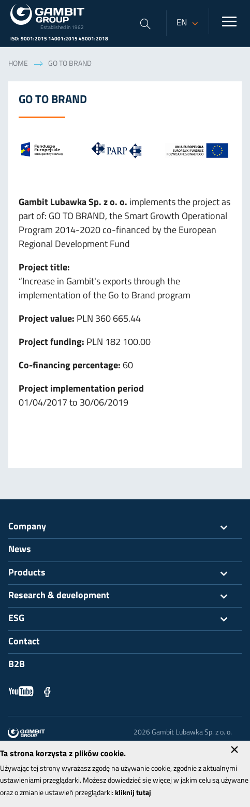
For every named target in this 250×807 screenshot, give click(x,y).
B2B (16, 665)
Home (18, 64)
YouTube (21, 691)
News (19, 550)
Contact (24, 642)
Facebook (47, 691)
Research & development (125, 596)
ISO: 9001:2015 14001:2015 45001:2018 (59, 39)
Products (125, 573)
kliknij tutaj (133, 793)
